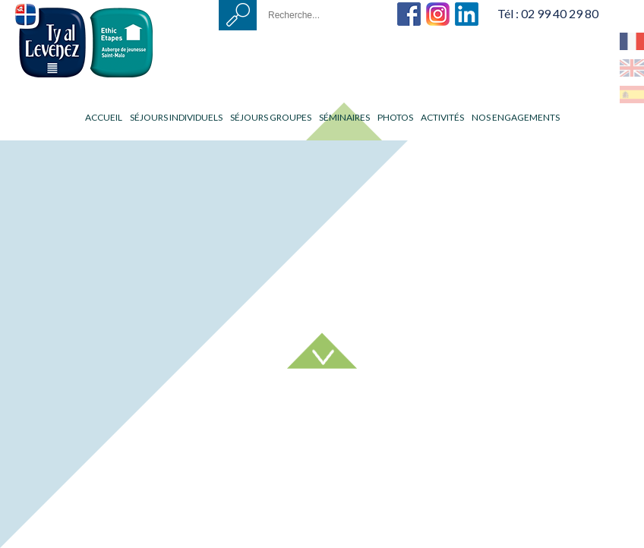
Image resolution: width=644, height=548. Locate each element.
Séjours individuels (176, 117)
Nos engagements (516, 117)
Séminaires (344, 117)
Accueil (103, 117)
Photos (395, 117)
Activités (442, 117)
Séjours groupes (270, 117)
